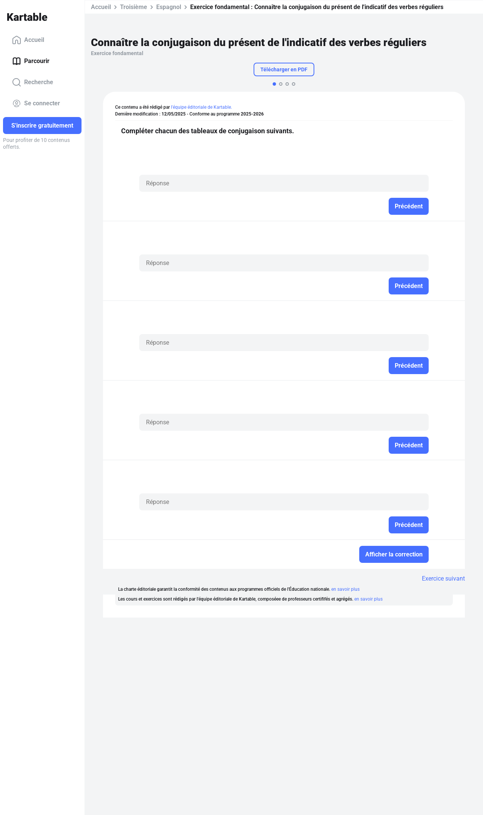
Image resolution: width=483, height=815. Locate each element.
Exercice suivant (443, 578)
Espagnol (168, 7)
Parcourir (30, 61)
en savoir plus (345, 589)
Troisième (133, 7)
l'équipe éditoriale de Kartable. (201, 107)
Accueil (28, 40)
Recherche (32, 82)
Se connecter (36, 103)
